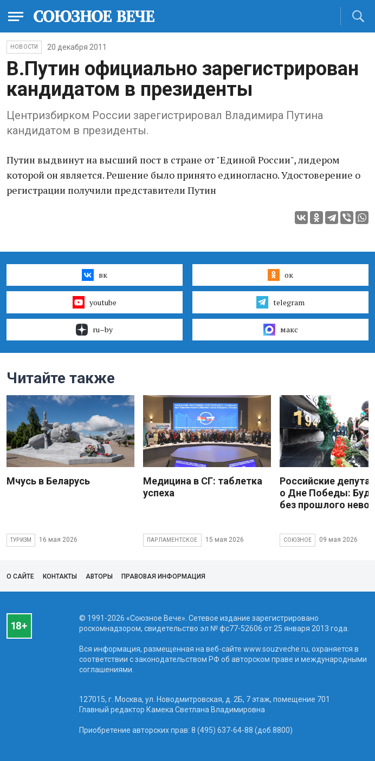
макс (280, 330)
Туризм (20, 540)
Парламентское (172, 540)
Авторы (99, 576)
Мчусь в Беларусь (48, 481)
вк (94, 275)
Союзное (297, 540)
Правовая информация (163, 576)
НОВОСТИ (24, 47)
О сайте (20, 576)
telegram (280, 302)
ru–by (94, 330)
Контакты (60, 576)
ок (280, 275)
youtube (95, 302)
